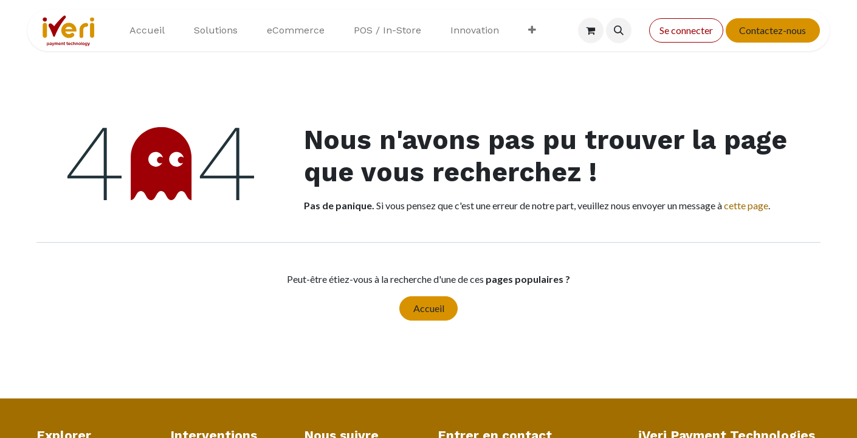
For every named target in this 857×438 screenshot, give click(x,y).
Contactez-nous (772, 30)
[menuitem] (147, 30)
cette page (746, 205)
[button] (619, 30)
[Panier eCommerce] (591, 30)
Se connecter (686, 30)
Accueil (428, 308)
